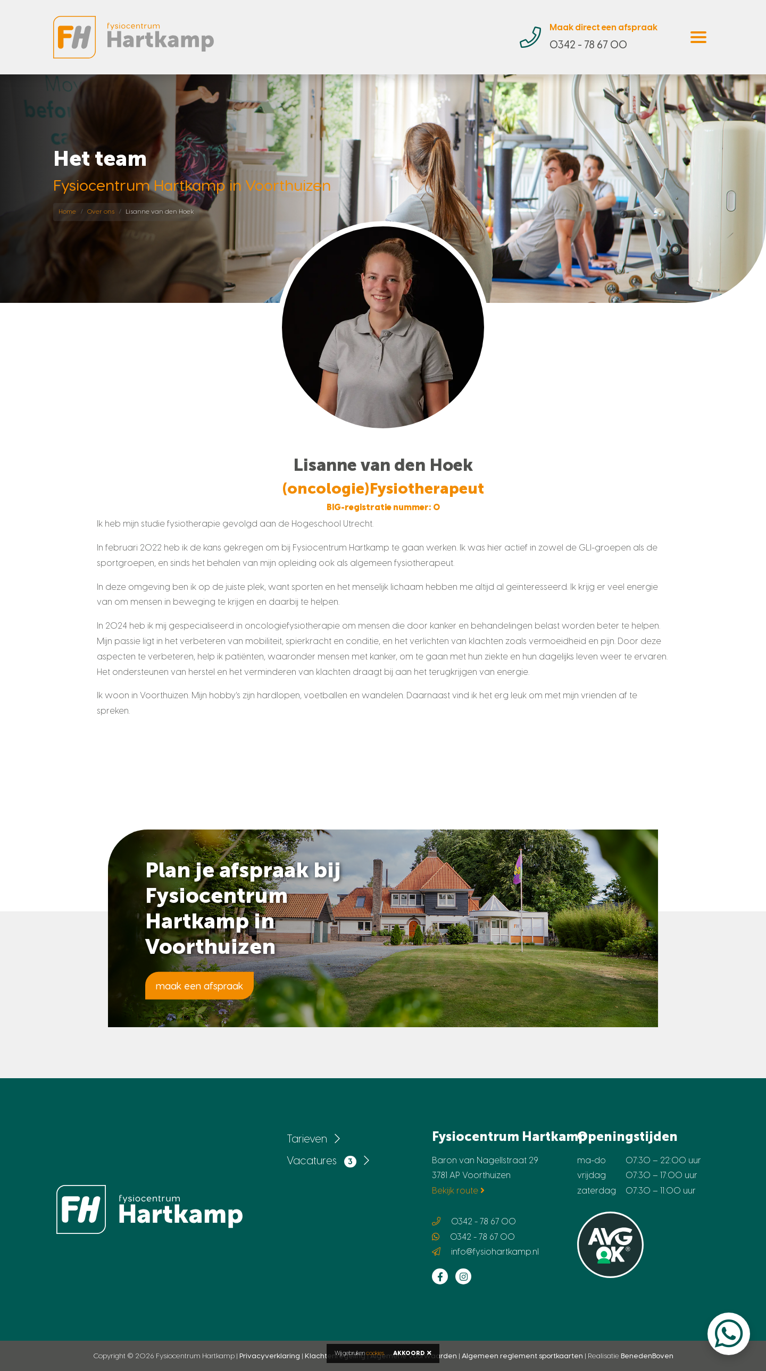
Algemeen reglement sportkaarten (522, 1355)
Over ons (100, 211)
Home (67, 211)
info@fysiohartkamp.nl (495, 1252)
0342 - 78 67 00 (483, 1221)
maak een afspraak (199, 985)
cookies (375, 1353)
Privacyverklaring (269, 1355)
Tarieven (313, 1138)
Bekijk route (458, 1191)
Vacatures (328, 1160)
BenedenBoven (647, 1355)
